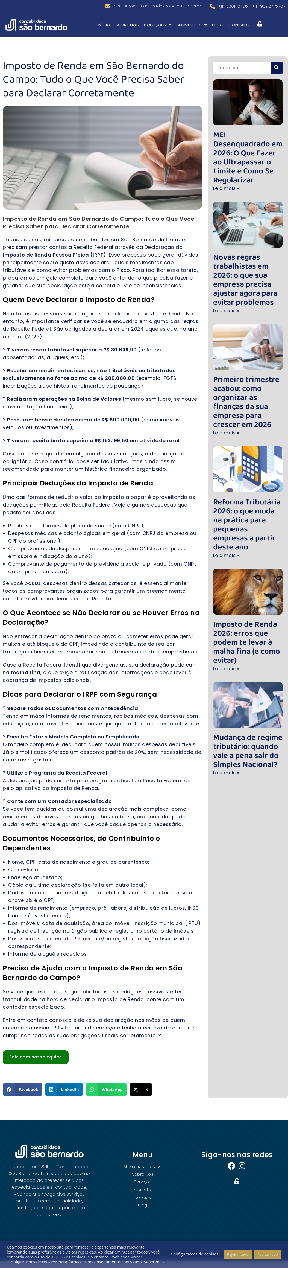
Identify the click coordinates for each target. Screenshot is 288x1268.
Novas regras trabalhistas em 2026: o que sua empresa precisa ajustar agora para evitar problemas (247, 259)
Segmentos (192, 32)
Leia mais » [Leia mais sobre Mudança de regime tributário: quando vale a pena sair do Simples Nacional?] (227, 705)
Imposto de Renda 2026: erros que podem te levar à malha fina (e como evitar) (246, 584)
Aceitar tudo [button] (268, 1254)
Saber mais (154, 1261)
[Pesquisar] (277, 75)
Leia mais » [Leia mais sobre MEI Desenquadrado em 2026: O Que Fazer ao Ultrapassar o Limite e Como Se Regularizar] (227, 174)
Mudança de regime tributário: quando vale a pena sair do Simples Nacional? (247, 685)
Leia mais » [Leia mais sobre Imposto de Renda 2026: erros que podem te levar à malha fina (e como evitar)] (227, 604)
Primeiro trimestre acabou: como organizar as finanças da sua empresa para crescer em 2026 (244, 369)
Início (104, 32)
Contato (239, 32)
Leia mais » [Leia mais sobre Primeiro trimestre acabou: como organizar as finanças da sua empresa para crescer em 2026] (227, 393)
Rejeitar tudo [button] (237, 1254)
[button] (22, 1097)
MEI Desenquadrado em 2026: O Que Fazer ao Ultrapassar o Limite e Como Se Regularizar (247, 154)
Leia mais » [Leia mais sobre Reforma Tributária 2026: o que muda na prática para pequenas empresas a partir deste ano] (227, 503)
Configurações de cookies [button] (194, 1253)
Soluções (157, 32)
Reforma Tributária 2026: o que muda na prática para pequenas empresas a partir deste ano (246, 479)
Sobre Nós (127, 32)
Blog (217, 32)
